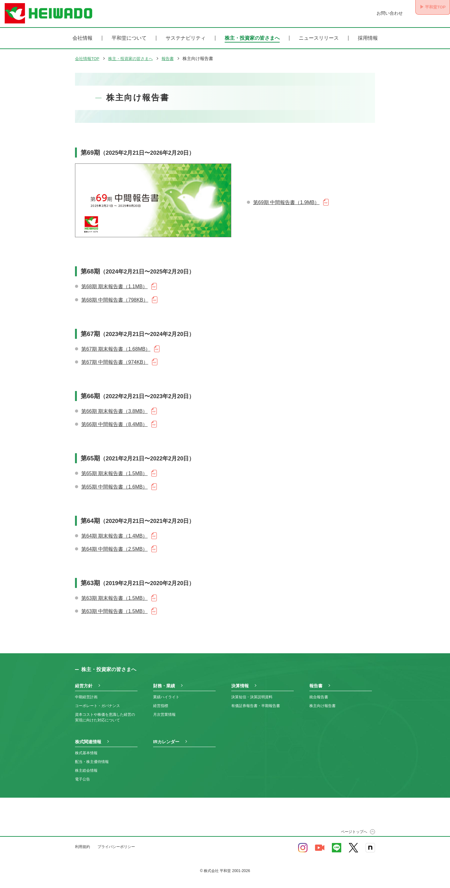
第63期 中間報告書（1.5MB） (114, 607)
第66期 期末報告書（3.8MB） (114, 406)
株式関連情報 (88, 737)
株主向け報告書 (322, 701)
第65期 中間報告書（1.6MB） (114, 482)
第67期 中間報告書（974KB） (114, 357)
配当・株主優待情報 (92, 757)
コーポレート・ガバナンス (97, 701)
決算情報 (240, 681)
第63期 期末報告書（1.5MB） (114, 593)
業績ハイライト (166, 692)
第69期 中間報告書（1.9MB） (286, 200)
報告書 (173, 58)
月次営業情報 (164, 710)
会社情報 (82, 38)
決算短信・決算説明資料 (251, 692)
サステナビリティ (186, 38)
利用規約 (82, 842)
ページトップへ (354, 827)
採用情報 (368, 38)
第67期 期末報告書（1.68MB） (115, 344)
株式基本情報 (86, 748)
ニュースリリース (319, 38)
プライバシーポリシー (116, 842)
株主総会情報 (86, 766)
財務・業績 (164, 681)
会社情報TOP (88, 58)
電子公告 (82, 774)
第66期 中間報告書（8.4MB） (114, 420)
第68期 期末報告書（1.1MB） (114, 282)
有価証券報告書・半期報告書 (255, 701)
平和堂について (129, 38)
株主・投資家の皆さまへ (252, 38)
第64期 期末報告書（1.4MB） (114, 531)
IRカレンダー (166, 737)
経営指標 (160, 701)
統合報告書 (318, 692)
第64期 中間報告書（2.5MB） (114, 544)
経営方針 (83, 681)
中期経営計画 (86, 692)
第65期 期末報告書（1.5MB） (114, 469)
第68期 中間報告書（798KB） (114, 295)
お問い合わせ (381, 13)
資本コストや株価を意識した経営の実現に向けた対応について (105, 713)
